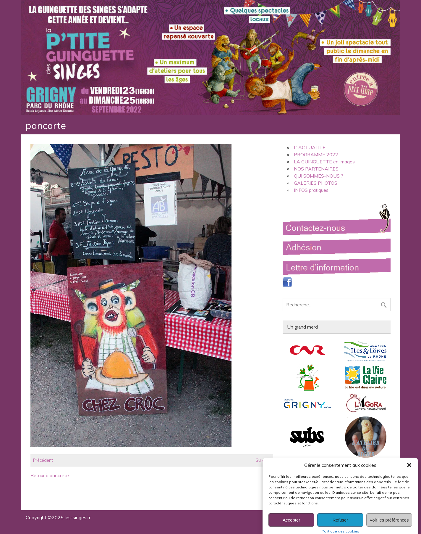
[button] (409, 471)
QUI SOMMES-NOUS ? (318, 176)
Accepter (291, 525)
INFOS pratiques (311, 190)
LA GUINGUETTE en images (324, 162)
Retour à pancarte (49, 475)
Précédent (43, 460)
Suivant (263, 460)
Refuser (340, 525)
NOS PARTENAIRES (316, 169)
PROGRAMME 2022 (316, 154)
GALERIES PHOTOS (315, 183)
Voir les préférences (389, 525)
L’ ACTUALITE (310, 147)
